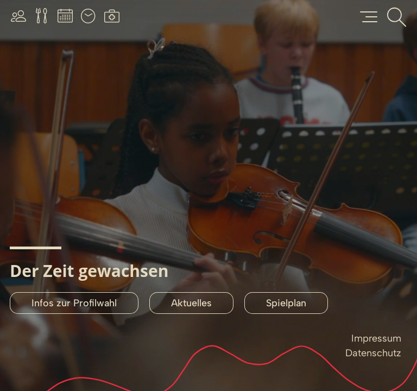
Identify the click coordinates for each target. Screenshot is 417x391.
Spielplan (286, 303)
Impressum (376, 338)
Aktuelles (191, 303)
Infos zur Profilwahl (74, 303)
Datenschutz (373, 353)
